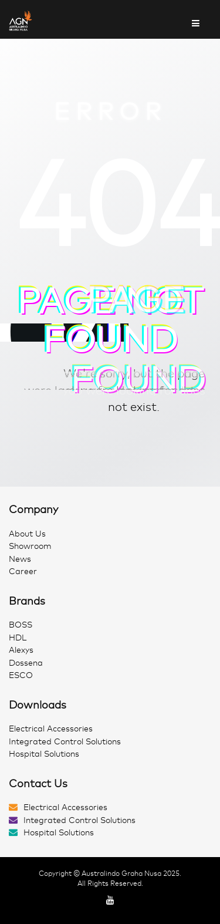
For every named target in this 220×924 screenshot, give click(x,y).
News (20, 559)
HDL (17, 638)
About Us (27, 534)
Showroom (30, 546)
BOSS (20, 625)
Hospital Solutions (44, 754)
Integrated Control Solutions (65, 742)
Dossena (26, 663)
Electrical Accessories (51, 729)
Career (23, 571)
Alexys (21, 650)
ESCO (21, 675)
